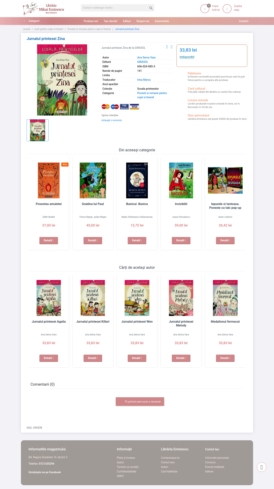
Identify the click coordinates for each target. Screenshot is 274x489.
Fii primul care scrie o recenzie (140, 402)
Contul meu (167, 462)
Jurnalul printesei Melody (181, 321)
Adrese (209, 471)
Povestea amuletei (49, 204)
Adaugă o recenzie (111, 120)
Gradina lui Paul (93, 204)
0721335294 (46, 463)
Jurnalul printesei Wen (137, 321)
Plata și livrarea (126, 457)
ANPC (120, 476)
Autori (164, 466)
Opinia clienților (110, 115)
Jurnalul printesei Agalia (48, 321)
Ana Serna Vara (146, 57)
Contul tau (212, 449)
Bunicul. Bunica (137, 204)
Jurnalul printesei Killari (93, 321)
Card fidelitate (169, 471)
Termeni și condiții (128, 466)
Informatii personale (217, 457)
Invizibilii (181, 204)
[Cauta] (118, 7)
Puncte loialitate (214, 466)
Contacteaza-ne (170, 457)
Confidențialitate (126, 471)
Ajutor (120, 462)
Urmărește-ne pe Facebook (45, 472)
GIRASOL (142, 61)
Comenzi (210, 462)
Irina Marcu (144, 79)
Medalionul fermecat (225, 321)
